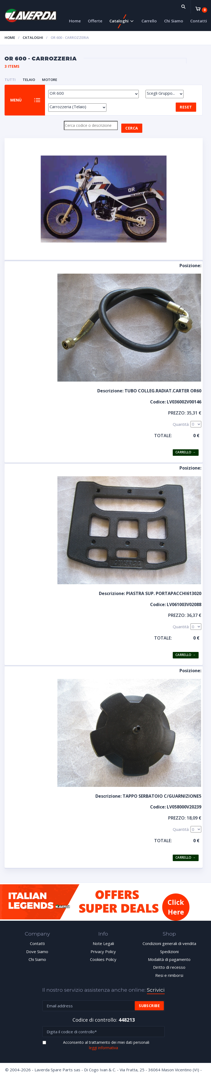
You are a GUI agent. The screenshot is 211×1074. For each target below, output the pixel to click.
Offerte (95, 20)
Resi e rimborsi (169, 976)
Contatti (198, 20)
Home (75, 20)
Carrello (149, 20)
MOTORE (49, 79)
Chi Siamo (173, 20)
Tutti (10, 79)
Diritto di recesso (169, 968)
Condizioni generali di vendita (169, 944)
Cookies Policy (103, 960)
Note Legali (103, 944)
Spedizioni (169, 952)
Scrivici (156, 991)
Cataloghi (119, 20)
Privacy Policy (103, 952)
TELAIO (29, 79)
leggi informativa (103, 1048)
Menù (16, 100)
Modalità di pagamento (169, 960)
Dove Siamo (37, 952)
